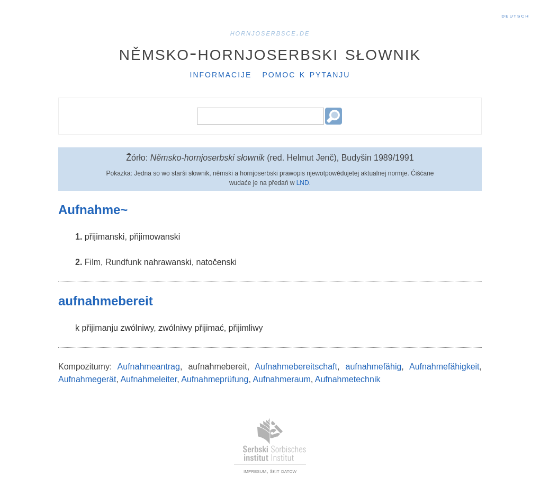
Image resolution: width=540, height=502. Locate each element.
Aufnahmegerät (87, 379)
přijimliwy (246, 327)
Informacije (221, 74)
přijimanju (100, 327)
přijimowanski (154, 236)
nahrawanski (168, 262)
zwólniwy (137, 327)
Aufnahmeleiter (148, 379)
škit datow (283, 470)
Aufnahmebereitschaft (296, 366)
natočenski (216, 262)
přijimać (209, 327)
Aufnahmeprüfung (214, 379)
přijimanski (105, 236)
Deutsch (515, 15)
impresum (255, 470)
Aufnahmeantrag (149, 366)
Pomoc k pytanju (306, 74)
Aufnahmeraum (281, 379)
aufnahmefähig (374, 366)
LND (302, 183)
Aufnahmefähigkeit (444, 366)
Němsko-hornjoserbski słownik (270, 52)
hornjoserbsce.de (270, 32)
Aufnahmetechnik (348, 379)
